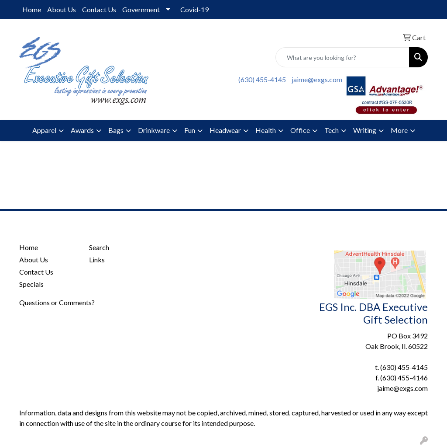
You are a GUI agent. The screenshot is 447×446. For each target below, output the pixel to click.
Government (141, 9)
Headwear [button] (225, 130)
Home (31, 9)
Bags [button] (116, 130)
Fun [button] (189, 130)
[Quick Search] (342, 57)
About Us (61, 9)
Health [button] (265, 130)
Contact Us (99, 9)
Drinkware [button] (154, 130)
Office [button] (300, 130)
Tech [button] (331, 130)
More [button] (399, 130)
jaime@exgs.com (317, 79)
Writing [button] (364, 130)
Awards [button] (82, 130)
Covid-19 (194, 9)
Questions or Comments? (57, 302)
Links (97, 259)
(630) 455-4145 (262, 79)
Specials (31, 284)
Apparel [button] (44, 130)
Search (99, 247)
